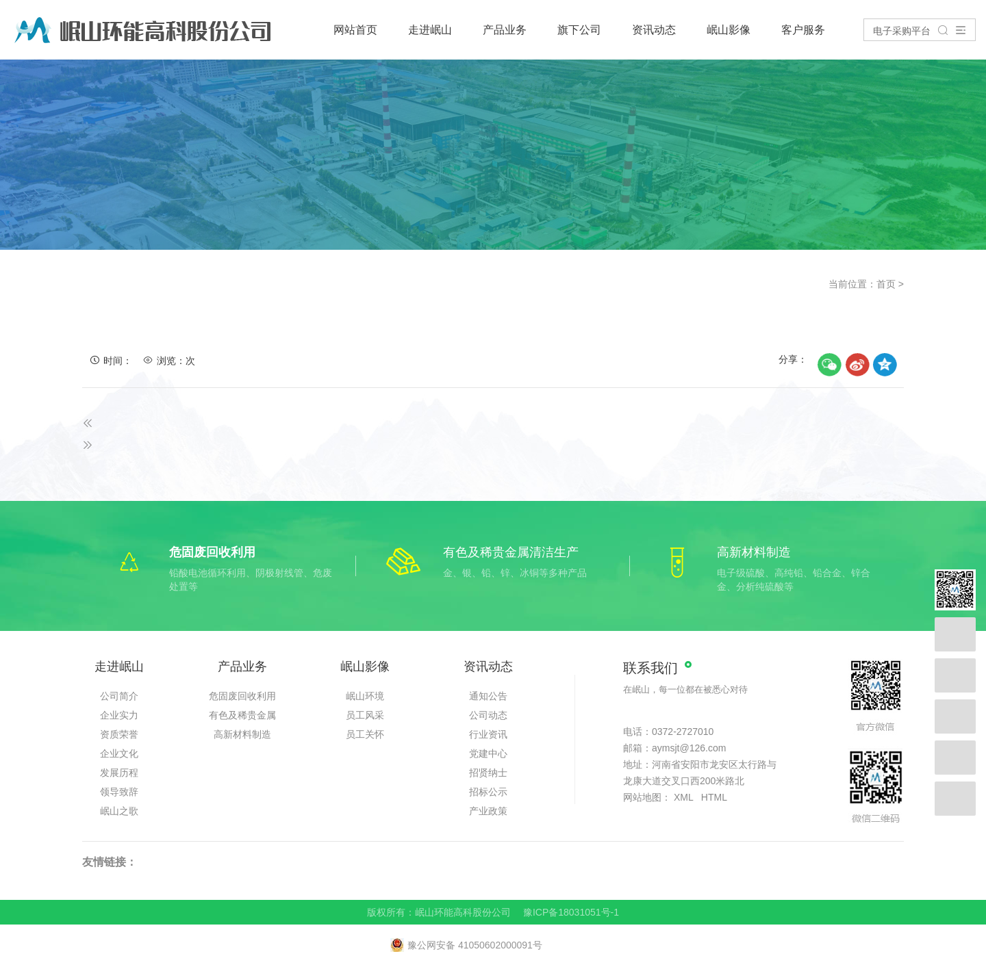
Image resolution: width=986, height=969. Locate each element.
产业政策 (488, 810)
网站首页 (355, 30)
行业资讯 (488, 734)
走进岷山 (430, 30)
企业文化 (119, 753)
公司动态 (488, 715)
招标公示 (488, 791)
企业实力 (119, 715)
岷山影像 (728, 30)
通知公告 (488, 695)
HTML (714, 797)
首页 (886, 284)
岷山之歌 (119, 810)
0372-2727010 (682, 731)
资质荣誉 (119, 734)
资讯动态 (654, 30)
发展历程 (119, 772)
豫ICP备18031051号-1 (571, 912)
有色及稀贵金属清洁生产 (242, 717)
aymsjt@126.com (689, 747)
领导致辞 (119, 791)
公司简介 (119, 695)
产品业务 (505, 30)
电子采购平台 (902, 30)
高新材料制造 (242, 734)
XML (683, 797)
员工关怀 (365, 734)
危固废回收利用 (242, 695)
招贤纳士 (488, 772)
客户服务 (803, 30)
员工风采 (365, 715)
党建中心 (488, 753)
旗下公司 (579, 30)
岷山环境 (365, 695)
